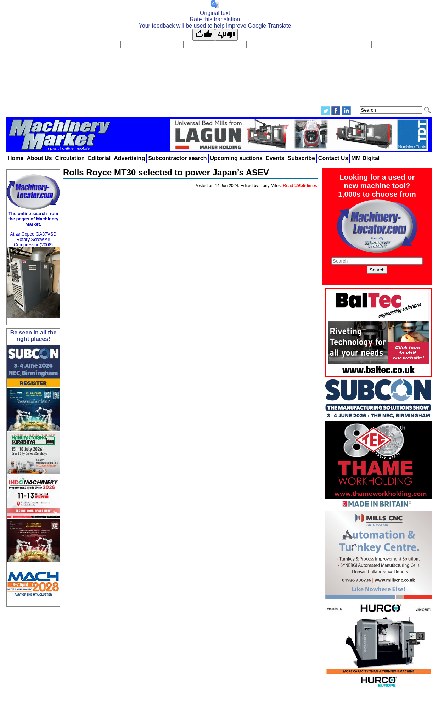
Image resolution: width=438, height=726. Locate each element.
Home (15, 158)
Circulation (70, 158)
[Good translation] (203, 35)
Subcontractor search (177, 158)
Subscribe (301, 158)
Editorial (99, 158)
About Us (39, 158)
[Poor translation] (226, 35)
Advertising (129, 158)
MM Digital (365, 158)
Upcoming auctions (236, 158)
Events (275, 158)
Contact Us (333, 158)
